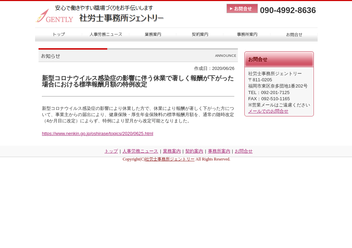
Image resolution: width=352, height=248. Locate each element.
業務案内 (172, 151)
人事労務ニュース (140, 151)
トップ (111, 151)
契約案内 (194, 151)
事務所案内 (219, 151)
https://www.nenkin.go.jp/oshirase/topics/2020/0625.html (97, 133)
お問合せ (244, 151)
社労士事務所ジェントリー (170, 159)
